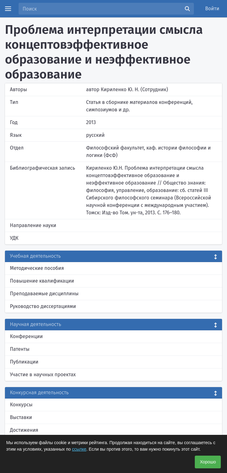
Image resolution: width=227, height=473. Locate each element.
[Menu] (8, 8)
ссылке (79, 449)
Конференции (26, 336)
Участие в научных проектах (43, 374)
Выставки (21, 417)
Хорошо (208, 461)
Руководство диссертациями (43, 306)
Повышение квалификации (42, 281)
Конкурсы (21, 405)
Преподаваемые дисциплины (44, 294)
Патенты (19, 349)
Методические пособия (37, 268)
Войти (212, 8)
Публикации (24, 362)
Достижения (24, 430)
